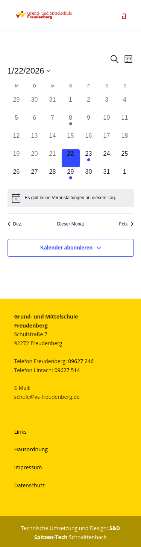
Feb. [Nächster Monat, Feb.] (126, 224)
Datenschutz (29, 485)
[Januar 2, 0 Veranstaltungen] (89, 104)
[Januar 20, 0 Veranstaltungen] (35, 158)
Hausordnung (31, 449)
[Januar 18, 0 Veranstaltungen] (125, 140)
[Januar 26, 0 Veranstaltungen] (17, 176)
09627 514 (67, 370)
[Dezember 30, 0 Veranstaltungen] (35, 104)
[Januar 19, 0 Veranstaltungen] (17, 158)
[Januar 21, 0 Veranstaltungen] (53, 158)
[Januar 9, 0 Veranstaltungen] (89, 122)
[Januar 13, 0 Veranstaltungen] (35, 140)
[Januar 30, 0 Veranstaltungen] (89, 176)
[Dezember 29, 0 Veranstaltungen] (17, 104)
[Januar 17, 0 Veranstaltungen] (107, 140)
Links (20, 431)
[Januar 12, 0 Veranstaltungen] (17, 140)
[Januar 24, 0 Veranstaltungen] (107, 158)
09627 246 (81, 361)
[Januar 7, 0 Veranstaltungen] (53, 122)
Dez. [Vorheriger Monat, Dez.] (15, 224)
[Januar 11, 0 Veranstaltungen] (125, 122)
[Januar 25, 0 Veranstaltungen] (125, 158)
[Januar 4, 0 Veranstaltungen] (125, 104)
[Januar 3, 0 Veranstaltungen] (107, 104)
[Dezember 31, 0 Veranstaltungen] (53, 104)
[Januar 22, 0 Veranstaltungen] (71, 158)
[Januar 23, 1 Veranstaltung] (89, 158)
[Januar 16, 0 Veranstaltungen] (89, 140)
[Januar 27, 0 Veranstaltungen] (35, 176)
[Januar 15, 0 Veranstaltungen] (71, 140)
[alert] (71, 198)
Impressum (28, 467)
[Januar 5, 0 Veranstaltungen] (17, 122)
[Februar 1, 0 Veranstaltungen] (125, 176)
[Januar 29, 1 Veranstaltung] (71, 176)
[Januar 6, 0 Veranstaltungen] (35, 122)
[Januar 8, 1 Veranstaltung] (71, 122)
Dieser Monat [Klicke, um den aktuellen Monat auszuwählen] (70, 224)
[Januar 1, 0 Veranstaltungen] (71, 104)
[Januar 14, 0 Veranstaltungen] (53, 140)
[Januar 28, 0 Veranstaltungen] (53, 176)
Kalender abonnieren (66, 248)
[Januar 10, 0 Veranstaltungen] (107, 122)
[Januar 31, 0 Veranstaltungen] (107, 176)
